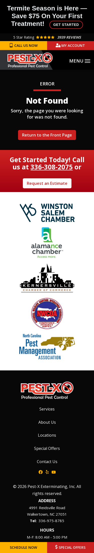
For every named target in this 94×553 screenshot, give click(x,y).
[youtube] (53, 472)
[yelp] (47, 472)
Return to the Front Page (47, 135)
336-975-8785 (51, 520)
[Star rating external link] (47, 37)
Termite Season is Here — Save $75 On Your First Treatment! (47, 16)
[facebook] (40, 472)
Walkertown (37, 514)
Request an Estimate (47, 183)
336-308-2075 (52, 166)
